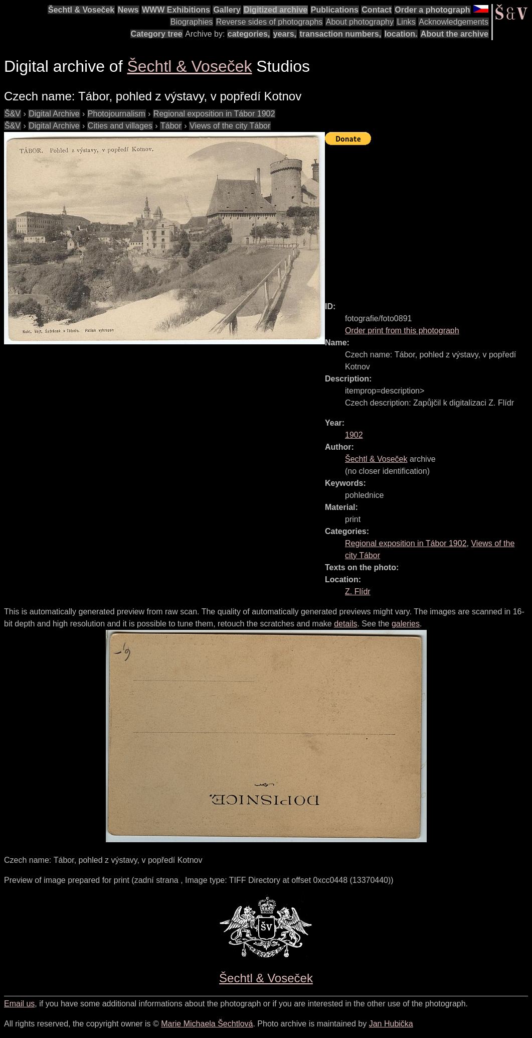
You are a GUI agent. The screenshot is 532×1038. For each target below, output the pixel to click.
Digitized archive (275, 10)
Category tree (157, 34)
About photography (360, 22)
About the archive (454, 34)
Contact (377, 10)
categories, (249, 34)
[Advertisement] (428, 219)
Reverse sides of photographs (269, 22)
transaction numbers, (340, 34)
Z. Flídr (358, 591)
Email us (19, 1003)
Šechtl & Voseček (81, 10)
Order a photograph (432, 10)
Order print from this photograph (402, 330)
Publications (335, 10)
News (128, 10)
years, (284, 34)
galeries (406, 623)
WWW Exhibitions (176, 10)
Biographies (191, 22)
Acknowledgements (453, 22)
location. (401, 34)
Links (406, 22)
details (345, 623)
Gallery (226, 10)
